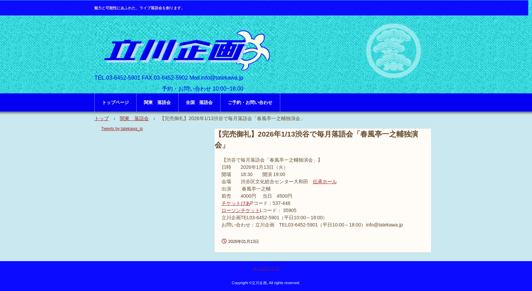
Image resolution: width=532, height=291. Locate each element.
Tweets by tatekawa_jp (122, 128)
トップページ (115, 102)
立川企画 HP (185, 50)
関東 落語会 (157, 102)
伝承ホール (325, 181)
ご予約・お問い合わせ (250, 102)
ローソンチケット (241, 210)
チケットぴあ (236, 203)
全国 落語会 (199, 102)
